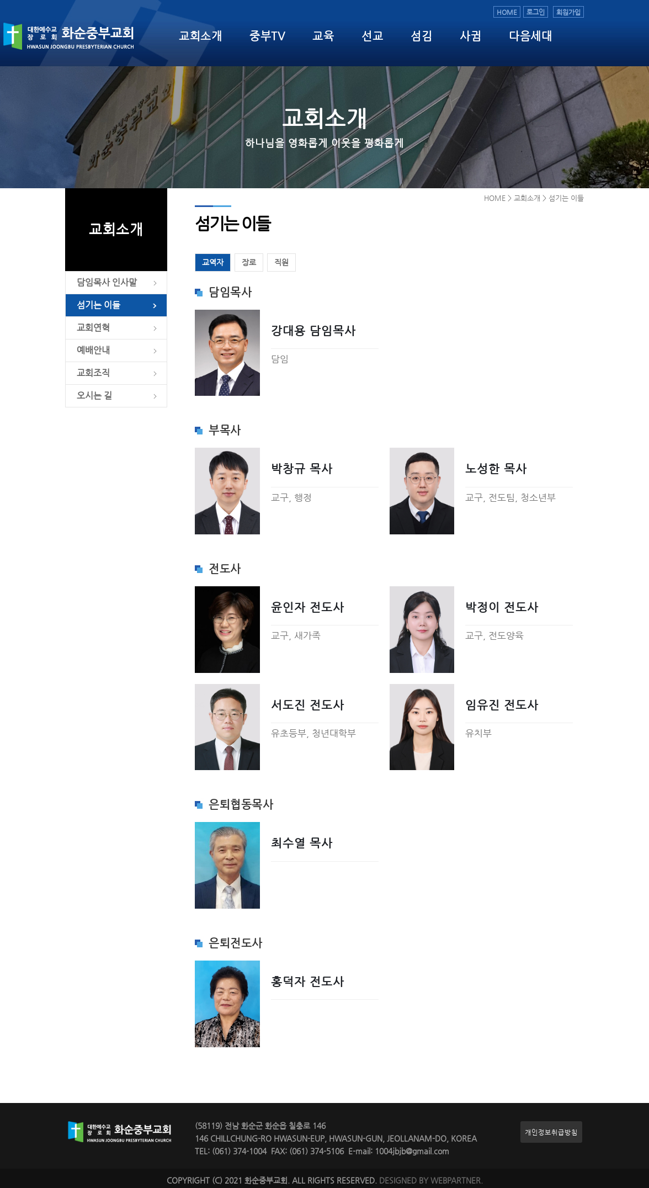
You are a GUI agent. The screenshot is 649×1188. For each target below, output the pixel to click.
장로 (249, 262)
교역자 (213, 262)
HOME (507, 12)
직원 (281, 262)
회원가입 (568, 12)
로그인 (535, 12)
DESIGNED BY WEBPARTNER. (431, 1180)
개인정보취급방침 (551, 1132)
